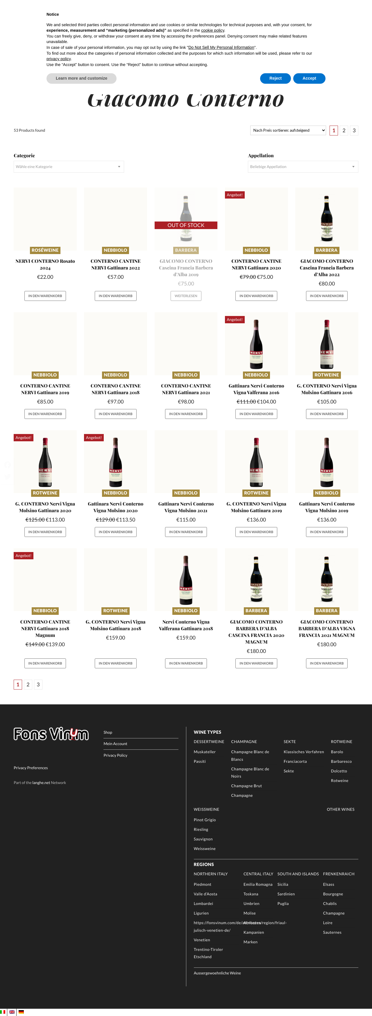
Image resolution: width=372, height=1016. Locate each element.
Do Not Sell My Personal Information (221, 47)
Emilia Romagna (258, 884)
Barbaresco (341, 761)
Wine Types (207, 732)
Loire (327, 922)
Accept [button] (309, 78)
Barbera (186, 250)
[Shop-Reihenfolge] (288, 130)
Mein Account (115, 743)
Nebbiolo (115, 250)
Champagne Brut (246, 785)
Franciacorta (295, 761)
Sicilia (283, 884)
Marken (251, 942)
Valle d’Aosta (205, 894)
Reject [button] (275, 78)
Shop (107, 732)
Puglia (283, 903)
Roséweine (45, 250)
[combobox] (69, 166)
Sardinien (286, 894)
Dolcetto (339, 771)
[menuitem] (2, 1012)
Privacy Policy (115, 755)
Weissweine (206, 809)
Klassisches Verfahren (304, 751)
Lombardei (203, 903)
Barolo (337, 751)
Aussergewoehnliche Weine (217, 973)
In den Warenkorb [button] (45, 296)
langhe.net (41, 782)
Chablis (330, 903)
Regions (204, 864)
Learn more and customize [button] (81, 78)
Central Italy (258, 874)
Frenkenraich (339, 874)
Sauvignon (203, 839)
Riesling (201, 829)
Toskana (251, 894)
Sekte (290, 741)
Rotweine (326, 375)
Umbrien (252, 903)
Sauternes (332, 932)
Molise (250, 913)
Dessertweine (209, 741)
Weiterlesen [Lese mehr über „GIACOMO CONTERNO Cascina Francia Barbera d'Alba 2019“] (186, 296)
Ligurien (201, 913)
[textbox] (69, 166)
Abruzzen (252, 922)
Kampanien (254, 932)
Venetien (202, 940)
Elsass (328, 884)
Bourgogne (333, 894)
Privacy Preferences (31, 767)
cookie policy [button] (212, 30)
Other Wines (341, 809)
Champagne (244, 741)
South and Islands (298, 874)
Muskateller (205, 751)
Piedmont (203, 884)
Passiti (200, 761)
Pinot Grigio (205, 819)
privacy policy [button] (58, 58)
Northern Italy (211, 874)
